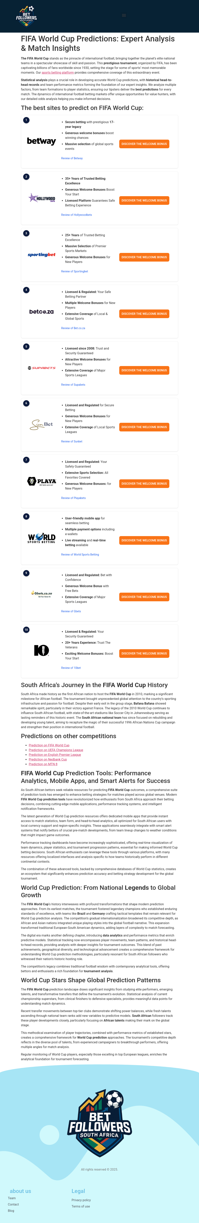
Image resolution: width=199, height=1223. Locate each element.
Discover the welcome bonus (144, 144)
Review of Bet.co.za (73, 328)
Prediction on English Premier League (55, 755)
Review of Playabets (73, 498)
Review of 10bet (71, 667)
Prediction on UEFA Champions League (56, 750)
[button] (124, 15)
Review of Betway (72, 158)
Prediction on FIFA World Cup (49, 745)
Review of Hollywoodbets (76, 214)
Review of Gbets (71, 611)
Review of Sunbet (72, 441)
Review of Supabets (73, 384)
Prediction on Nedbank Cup (48, 759)
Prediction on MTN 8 (43, 764)
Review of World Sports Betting (80, 554)
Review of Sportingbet (74, 271)
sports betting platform (58, 72)
